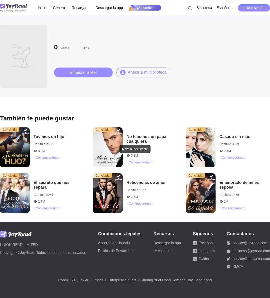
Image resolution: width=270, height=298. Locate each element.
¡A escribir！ (143, 8)
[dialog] (135, 149)
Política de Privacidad (115, 251)
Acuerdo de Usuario (114, 243)
